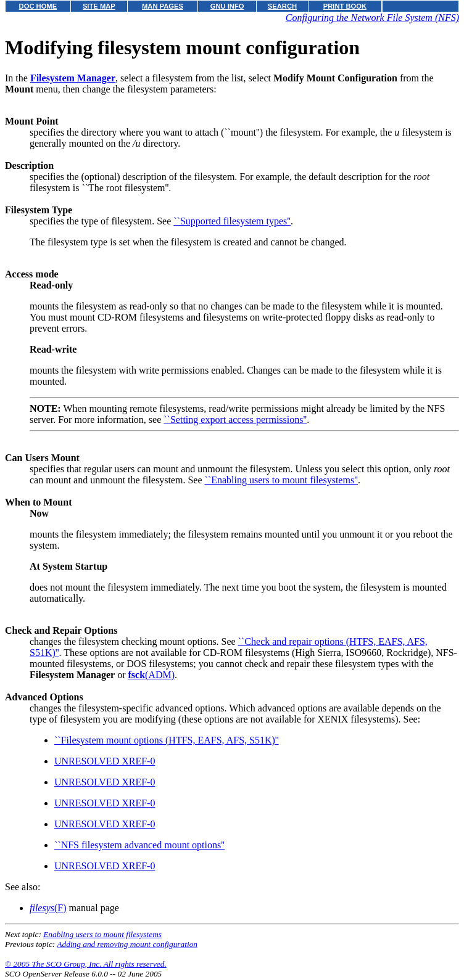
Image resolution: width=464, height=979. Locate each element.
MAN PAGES (162, 6)
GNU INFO (227, 6)
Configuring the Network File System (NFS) (372, 17)
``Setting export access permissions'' (235, 419)
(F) (48, 908)
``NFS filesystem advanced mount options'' (139, 845)
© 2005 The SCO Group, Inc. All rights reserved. (86, 964)
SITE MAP (99, 6)
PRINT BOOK (345, 6)
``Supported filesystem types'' (232, 221)
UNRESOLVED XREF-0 (104, 761)
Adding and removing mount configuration (127, 944)
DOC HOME (38, 6)
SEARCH (282, 6)
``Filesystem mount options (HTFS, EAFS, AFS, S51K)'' (166, 740)
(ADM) (151, 675)
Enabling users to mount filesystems (102, 934)
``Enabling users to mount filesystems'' (281, 480)
